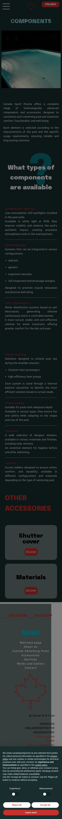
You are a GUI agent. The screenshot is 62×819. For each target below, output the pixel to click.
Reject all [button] (16, 805)
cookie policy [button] (41, 765)
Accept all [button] (45, 805)
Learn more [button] (31, 812)
